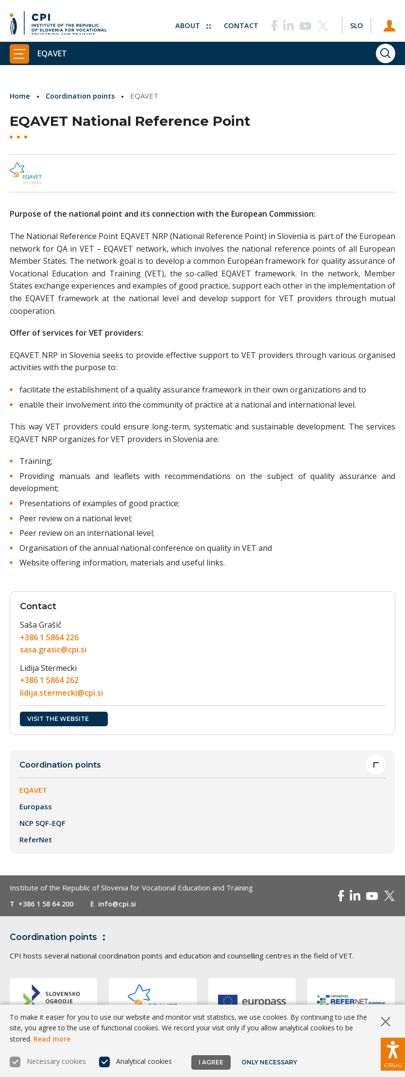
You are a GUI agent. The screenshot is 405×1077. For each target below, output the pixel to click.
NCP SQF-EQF (42, 823)
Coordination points (82, 96)
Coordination (60, 937)
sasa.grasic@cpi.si (53, 649)
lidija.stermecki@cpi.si (61, 692)
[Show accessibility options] (393, 1053)
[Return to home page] (58, 21)
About (190, 22)
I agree (211, 1062)
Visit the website (64, 718)
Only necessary (270, 1062)
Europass (35, 807)
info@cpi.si (123, 904)
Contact (238, 22)
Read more (52, 1038)
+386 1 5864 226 (49, 637)
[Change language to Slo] (355, 22)
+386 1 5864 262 (49, 680)
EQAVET (33, 790)
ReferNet (35, 840)
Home (20, 96)
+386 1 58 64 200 (48, 904)
